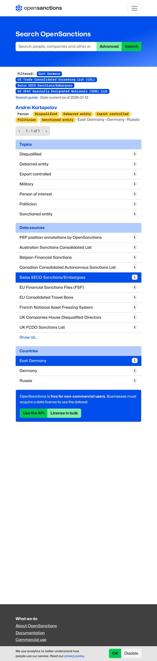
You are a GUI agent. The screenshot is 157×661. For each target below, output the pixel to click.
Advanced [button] (109, 46)
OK (115, 653)
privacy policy (74, 656)
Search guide (27, 97)
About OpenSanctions (36, 625)
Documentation (30, 633)
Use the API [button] (33, 413)
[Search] (56, 46)
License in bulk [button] (64, 413)
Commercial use (31, 639)
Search (131, 46)
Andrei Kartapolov (36, 107)
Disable (131, 653)
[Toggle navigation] (134, 8)
